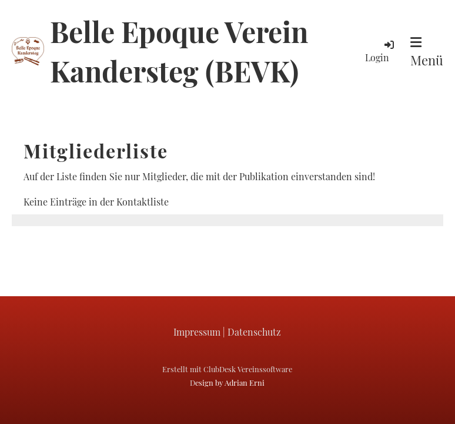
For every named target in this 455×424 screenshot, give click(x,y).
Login (380, 51)
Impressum (196, 332)
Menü (426, 52)
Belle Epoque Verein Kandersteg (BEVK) (179, 51)
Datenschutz (254, 332)
